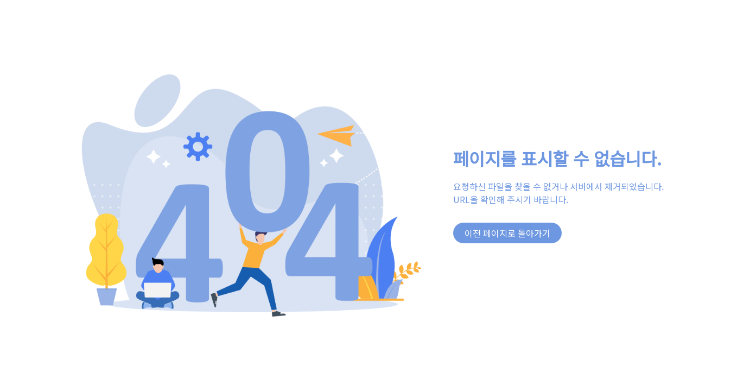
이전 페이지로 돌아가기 (507, 232)
